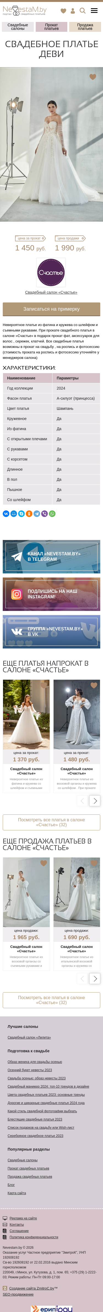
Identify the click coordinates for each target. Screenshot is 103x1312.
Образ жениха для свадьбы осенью (35, 1062)
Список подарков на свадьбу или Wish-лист (41, 1128)
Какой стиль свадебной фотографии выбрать (42, 1111)
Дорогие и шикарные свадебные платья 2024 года (46, 1103)
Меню (94, 10)
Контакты (17, 1225)
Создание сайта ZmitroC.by (31, 1288)
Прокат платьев (51, 27)
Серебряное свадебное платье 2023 (35, 1136)
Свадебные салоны (18, 27)
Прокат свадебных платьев (28, 1168)
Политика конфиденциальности (34, 1237)
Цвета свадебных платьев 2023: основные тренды (46, 1095)
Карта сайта (17, 1193)
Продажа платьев (85, 27)
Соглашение (19, 1231)
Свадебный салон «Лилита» (29, 1037)
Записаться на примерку (51, 309)
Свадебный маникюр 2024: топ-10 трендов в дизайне (48, 1086)
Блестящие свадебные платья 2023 (35, 1119)
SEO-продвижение (18, 1294)
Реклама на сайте (23, 1218)
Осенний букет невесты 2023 (30, 1070)
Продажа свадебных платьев (30, 1177)
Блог (11, 1185)
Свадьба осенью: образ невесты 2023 (37, 1078)
